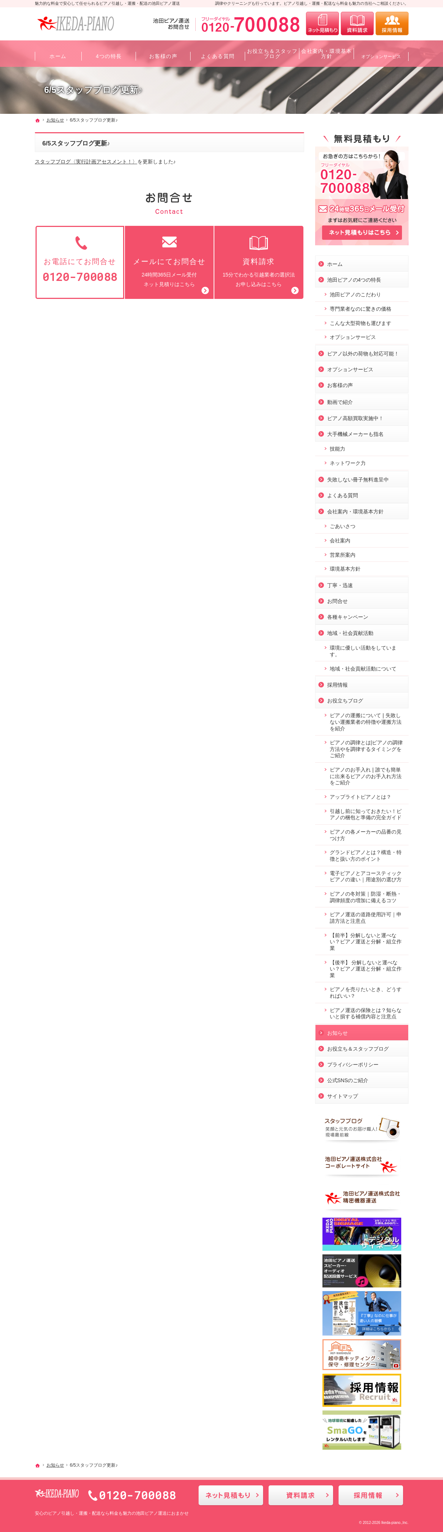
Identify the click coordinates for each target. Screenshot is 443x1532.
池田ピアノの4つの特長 (354, 278)
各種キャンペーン (347, 615)
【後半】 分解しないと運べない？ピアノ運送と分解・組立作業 (366, 966)
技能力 (337, 447)
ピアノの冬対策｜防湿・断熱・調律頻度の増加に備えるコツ (366, 895)
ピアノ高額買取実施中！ (355, 416)
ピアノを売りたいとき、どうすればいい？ (366, 990)
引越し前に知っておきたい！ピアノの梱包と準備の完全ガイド (366, 812)
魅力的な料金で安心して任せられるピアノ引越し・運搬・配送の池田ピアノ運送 (107, 3)
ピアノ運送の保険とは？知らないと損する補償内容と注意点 (366, 1011)
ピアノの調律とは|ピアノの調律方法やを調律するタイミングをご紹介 (366, 747)
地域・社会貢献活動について (363, 666)
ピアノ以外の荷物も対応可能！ (363, 351)
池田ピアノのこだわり (355, 292)
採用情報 (337, 683)
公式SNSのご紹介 (348, 1078)
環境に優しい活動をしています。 (363, 649)
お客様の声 (340, 383)
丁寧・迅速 (340, 583)
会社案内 (340, 538)
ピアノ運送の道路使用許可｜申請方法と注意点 (366, 916)
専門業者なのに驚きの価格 (360, 307)
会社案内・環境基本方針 (355, 509)
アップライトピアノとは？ (360, 795)
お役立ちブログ (345, 699)
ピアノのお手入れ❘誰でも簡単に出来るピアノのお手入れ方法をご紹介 (366, 774)
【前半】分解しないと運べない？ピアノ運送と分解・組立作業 (366, 939)
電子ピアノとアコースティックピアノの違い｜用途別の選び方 (366, 874)
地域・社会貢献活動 (350, 631)
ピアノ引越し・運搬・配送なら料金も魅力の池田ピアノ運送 (107, 1513)
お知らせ (337, 1031)
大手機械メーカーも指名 (355, 432)
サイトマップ (342, 1094)
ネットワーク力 (348, 461)
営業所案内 (342, 553)
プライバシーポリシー (353, 1062)
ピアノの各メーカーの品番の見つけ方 (366, 833)
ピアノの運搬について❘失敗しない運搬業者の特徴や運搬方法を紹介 (366, 720)
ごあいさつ (342, 524)
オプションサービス (353, 335)
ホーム (335, 262)
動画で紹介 (340, 400)
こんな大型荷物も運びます (360, 321)
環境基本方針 (345, 567)
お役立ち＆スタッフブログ (358, 1046)
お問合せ (337, 599)
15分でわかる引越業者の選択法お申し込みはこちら (258, 260)
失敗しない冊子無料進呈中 (358, 477)
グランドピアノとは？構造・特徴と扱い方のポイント (366, 854)
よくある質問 (342, 493)
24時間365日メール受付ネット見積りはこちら (169, 260)
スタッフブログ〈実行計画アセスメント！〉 (86, 162)
